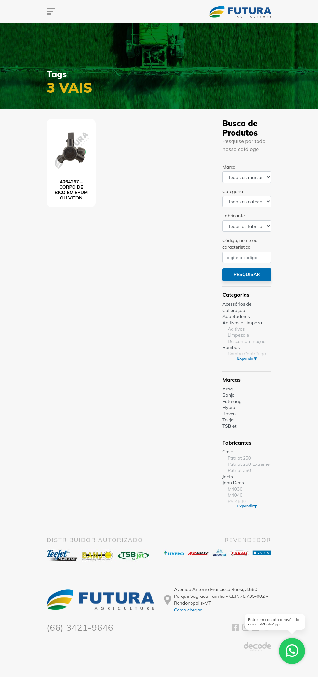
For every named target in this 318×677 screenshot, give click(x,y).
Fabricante (233, 216)
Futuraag (232, 401)
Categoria (232, 191)
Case (227, 452)
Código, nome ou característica (240, 243)
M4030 (235, 489)
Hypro (228, 407)
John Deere (233, 483)
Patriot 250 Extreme (249, 464)
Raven (229, 414)
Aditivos (236, 329)
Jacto (227, 476)
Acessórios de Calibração (237, 307)
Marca (229, 167)
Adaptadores (236, 316)
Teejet (228, 420)
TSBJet (229, 426)
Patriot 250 (239, 458)
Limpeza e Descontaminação (247, 338)
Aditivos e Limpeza (242, 323)
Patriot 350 (239, 470)
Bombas (231, 347)
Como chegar (188, 610)
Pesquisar (246, 274)
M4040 (235, 495)
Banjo (228, 395)
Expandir (245, 358)
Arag (227, 389)
